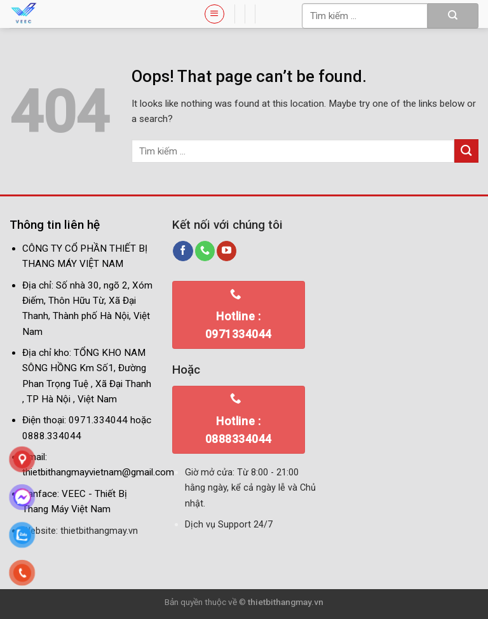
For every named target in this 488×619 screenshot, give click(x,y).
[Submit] (453, 16)
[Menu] (214, 14)
